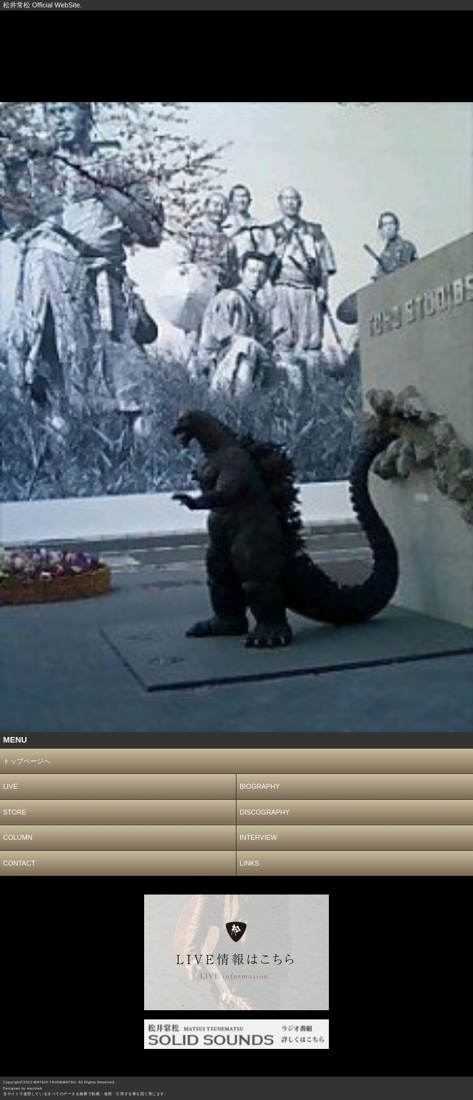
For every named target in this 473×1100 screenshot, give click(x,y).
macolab (34, 1088)
